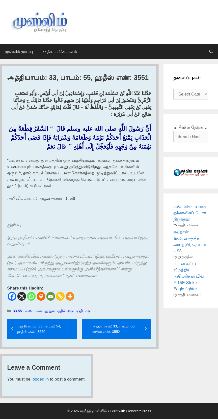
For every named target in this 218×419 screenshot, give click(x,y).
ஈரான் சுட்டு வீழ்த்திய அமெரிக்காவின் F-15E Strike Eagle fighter (188, 276)
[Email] (50, 296)
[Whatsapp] (31, 296)
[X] (21, 296)
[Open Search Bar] (211, 51)
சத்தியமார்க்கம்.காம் (60, 51)
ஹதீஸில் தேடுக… (190, 127)
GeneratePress (138, 411)
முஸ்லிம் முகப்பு (19, 51)
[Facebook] (12, 296)
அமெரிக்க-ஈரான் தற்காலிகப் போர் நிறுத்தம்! (189, 213)
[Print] (41, 296)
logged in (40, 379)
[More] (70, 296)
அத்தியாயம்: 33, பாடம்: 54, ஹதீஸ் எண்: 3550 (39, 329)
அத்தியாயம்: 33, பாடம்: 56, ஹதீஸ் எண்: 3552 (114, 329)
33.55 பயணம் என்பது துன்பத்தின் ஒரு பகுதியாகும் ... (55, 311)
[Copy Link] (60, 296)
